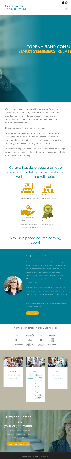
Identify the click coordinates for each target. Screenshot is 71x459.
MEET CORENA (32, 313)
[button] (66, 9)
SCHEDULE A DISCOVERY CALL (19, 444)
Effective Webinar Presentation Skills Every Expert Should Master (38, 386)
